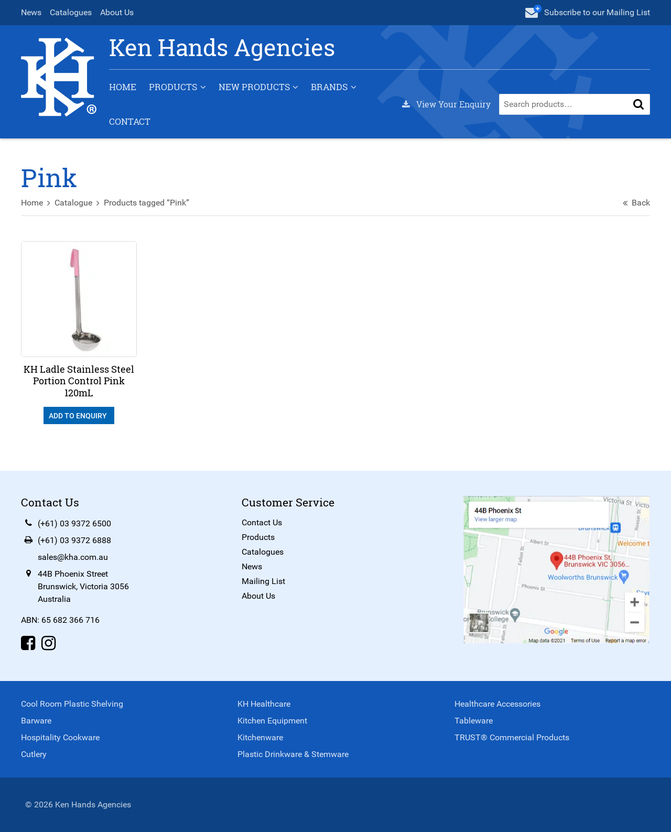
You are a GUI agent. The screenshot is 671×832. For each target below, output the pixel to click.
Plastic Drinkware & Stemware (293, 754)
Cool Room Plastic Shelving (72, 704)
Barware (36, 721)
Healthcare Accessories (497, 704)
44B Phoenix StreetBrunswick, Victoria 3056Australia (83, 586)
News (31, 12)
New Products (254, 87)
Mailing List (263, 581)
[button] (638, 104)
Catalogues (71, 12)
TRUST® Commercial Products (511, 737)
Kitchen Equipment (272, 721)
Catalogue (73, 203)
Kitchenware (260, 737)
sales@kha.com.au (73, 557)
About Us (117, 12)
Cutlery (34, 754)
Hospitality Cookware (60, 737)
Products (173, 87)
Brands (329, 87)
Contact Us (262, 522)
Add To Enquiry (79, 416)
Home (122, 87)
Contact (129, 121)
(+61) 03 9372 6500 (74, 523)
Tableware (473, 721)
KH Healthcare (263, 704)
